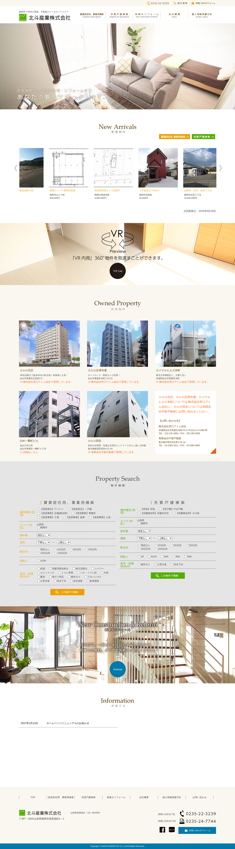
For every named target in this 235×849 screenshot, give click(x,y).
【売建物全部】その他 (187, 513)
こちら (34, 452)
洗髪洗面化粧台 (60, 568)
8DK (178, 556)
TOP (33, 797)
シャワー (99, 568)
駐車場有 (94, 581)
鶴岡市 (43, 527)
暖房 (42, 576)
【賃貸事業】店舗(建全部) (54, 513)
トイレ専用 (67, 572)
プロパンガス (94, 576)
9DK (189, 556)
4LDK (154, 556)
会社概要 (144, 797)
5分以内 (92, 549)
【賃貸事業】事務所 (85, 513)
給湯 (42, 568)
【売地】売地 (148, 509)
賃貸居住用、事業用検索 (61, 797)
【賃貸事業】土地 (101, 517)
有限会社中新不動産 (102, 452)
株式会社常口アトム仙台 (37, 381)
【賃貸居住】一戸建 (81, 509)
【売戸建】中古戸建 (172, 509)
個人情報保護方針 (171, 797)
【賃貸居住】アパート (52, 509)
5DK (166, 556)
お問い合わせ (200, 797)
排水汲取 (78, 581)
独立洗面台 (81, 568)
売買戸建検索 (88, 797)
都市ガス (75, 576)
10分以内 (45, 553)
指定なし (45, 549)
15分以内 (62, 553)
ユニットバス (47, 572)
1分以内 (61, 549)
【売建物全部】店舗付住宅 (155, 513)
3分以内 (77, 549)
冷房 (106, 572)
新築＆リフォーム (116, 797)
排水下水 (61, 581)
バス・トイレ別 (88, 572)
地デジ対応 (58, 576)
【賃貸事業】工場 (49, 517)
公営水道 (45, 581)
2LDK (43, 560)
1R (142, 556)
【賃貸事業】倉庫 (75, 517)
